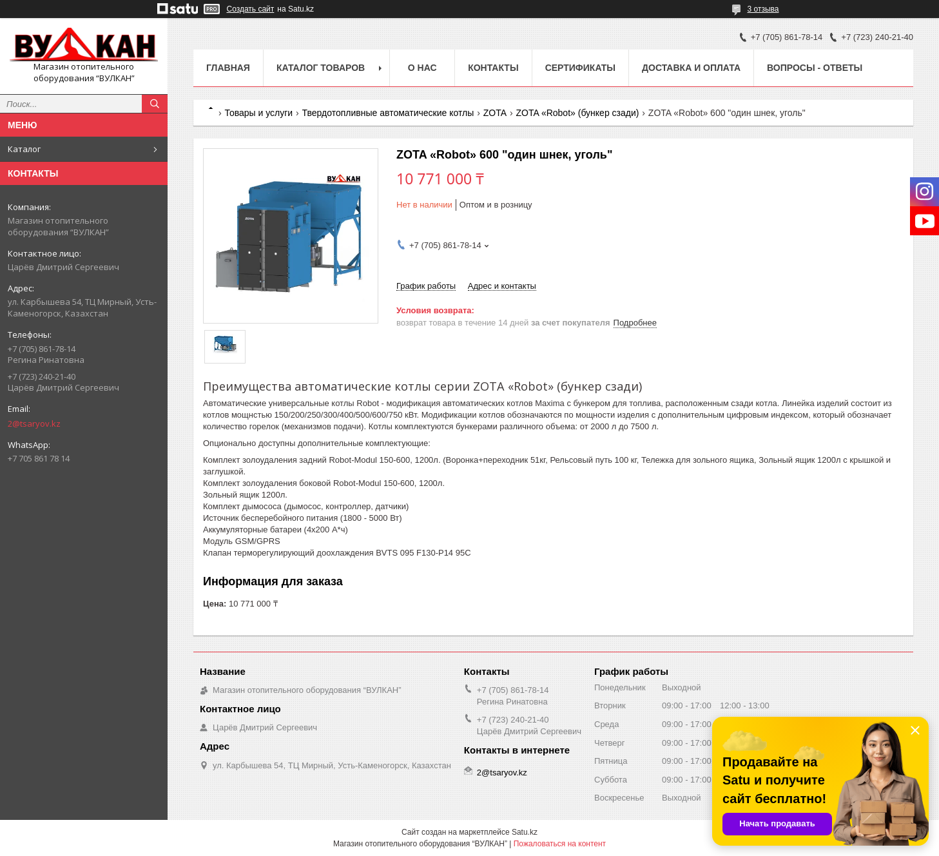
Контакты (493, 68)
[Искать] (155, 103)
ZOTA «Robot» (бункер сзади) (577, 113)
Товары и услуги (258, 113)
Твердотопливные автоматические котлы (388, 113)
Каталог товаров (320, 68)
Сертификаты (580, 68)
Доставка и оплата (691, 68)
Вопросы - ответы (814, 68)
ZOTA (495, 113)
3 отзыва (763, 9)
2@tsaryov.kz (34, 423)
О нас (422, 68)
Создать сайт (251, 9)
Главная (228, 68)
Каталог (24, 149)
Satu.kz (524, 832)
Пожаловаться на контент (560, 843)
